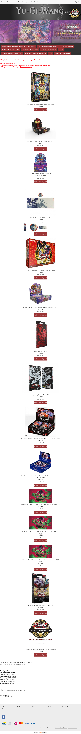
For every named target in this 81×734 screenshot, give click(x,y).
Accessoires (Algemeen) (49, 50)
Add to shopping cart (40, 110)
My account (28, 2)
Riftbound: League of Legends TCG (35, 53)
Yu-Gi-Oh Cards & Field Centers (48, 46)
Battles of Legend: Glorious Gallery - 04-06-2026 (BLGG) (18, 46)
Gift (51, 53)
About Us (37, 2)
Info (15, 2)
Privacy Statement (72, 728)
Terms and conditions (61, 728)
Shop (9, 2)
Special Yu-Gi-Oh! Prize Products (12, 53)
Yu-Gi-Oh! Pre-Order (67, 46)
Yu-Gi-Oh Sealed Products (30, 50)
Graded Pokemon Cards (62, 53)
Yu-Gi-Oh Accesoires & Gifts (10, 50)
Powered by (40, 732)
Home (2, 2)
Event (61, 50)
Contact (20, 2)
